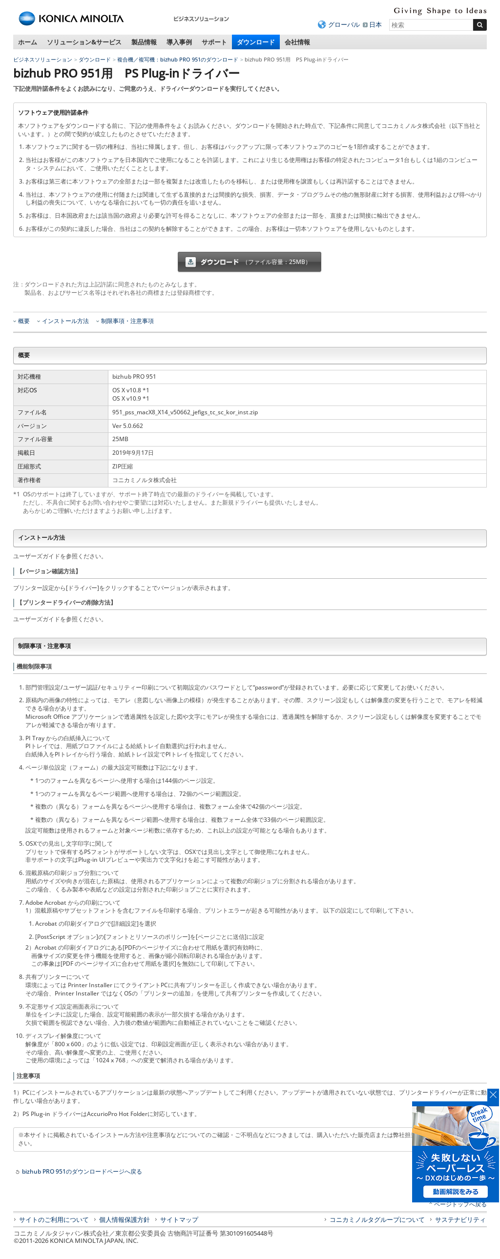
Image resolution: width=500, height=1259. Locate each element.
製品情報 (144, 42)
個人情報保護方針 (124, 1219)
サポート (214, 42)
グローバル (344, 24)
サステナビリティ (460, 1219)
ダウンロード (256, 42)
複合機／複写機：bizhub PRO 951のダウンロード (177, 59)
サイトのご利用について (54, 1219)
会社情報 (297, 42)
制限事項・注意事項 (127, 321)
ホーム (27, 42)
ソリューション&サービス (84, 42)
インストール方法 (65, 321)
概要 (24, 321)
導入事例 (179, 42)
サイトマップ (179, 1219)
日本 (375, 24)
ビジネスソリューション (42, 59)
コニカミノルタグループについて (377, 1219)
